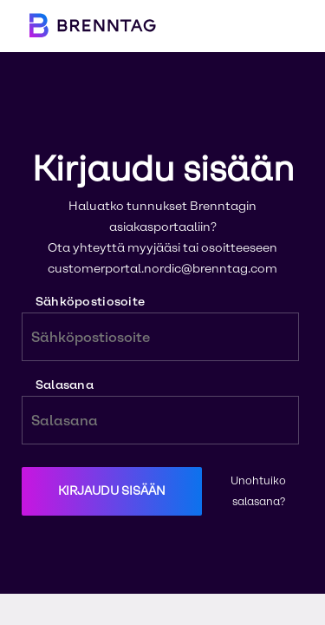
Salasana (160, 411)
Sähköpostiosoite (160, 327)
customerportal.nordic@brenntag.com (162, 268)
